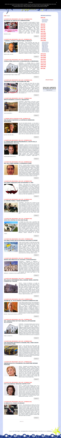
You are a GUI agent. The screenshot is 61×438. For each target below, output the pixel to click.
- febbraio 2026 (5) (45, 20)
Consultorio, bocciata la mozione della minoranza (21, 61)
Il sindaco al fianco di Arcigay (14, 403)
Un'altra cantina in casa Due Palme (16, 220)
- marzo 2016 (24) (45, 43)
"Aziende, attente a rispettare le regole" (18, 40)
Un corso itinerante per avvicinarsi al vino (18, 182)
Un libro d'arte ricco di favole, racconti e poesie (21, 240)
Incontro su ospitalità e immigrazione (17, 20)
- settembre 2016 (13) (45, 49)
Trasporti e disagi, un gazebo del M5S (16, 81)
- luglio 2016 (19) (45, 47)
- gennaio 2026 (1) (45, 19)
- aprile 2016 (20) (44, 44)
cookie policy (46, 5)
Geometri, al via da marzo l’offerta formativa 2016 (21, 300)
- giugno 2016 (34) (45, 46)
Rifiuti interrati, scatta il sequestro (16, 99)
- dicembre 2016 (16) (45, 51)
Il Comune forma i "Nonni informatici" (16, 200)
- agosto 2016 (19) (45, 48)
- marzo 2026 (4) (44, 21)
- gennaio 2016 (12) (45, 42)
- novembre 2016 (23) (45, 50)
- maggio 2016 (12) (45, 45)
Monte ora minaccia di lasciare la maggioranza (20, 259)
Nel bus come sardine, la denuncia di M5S (17, 163)
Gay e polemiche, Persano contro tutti (17, 383)
